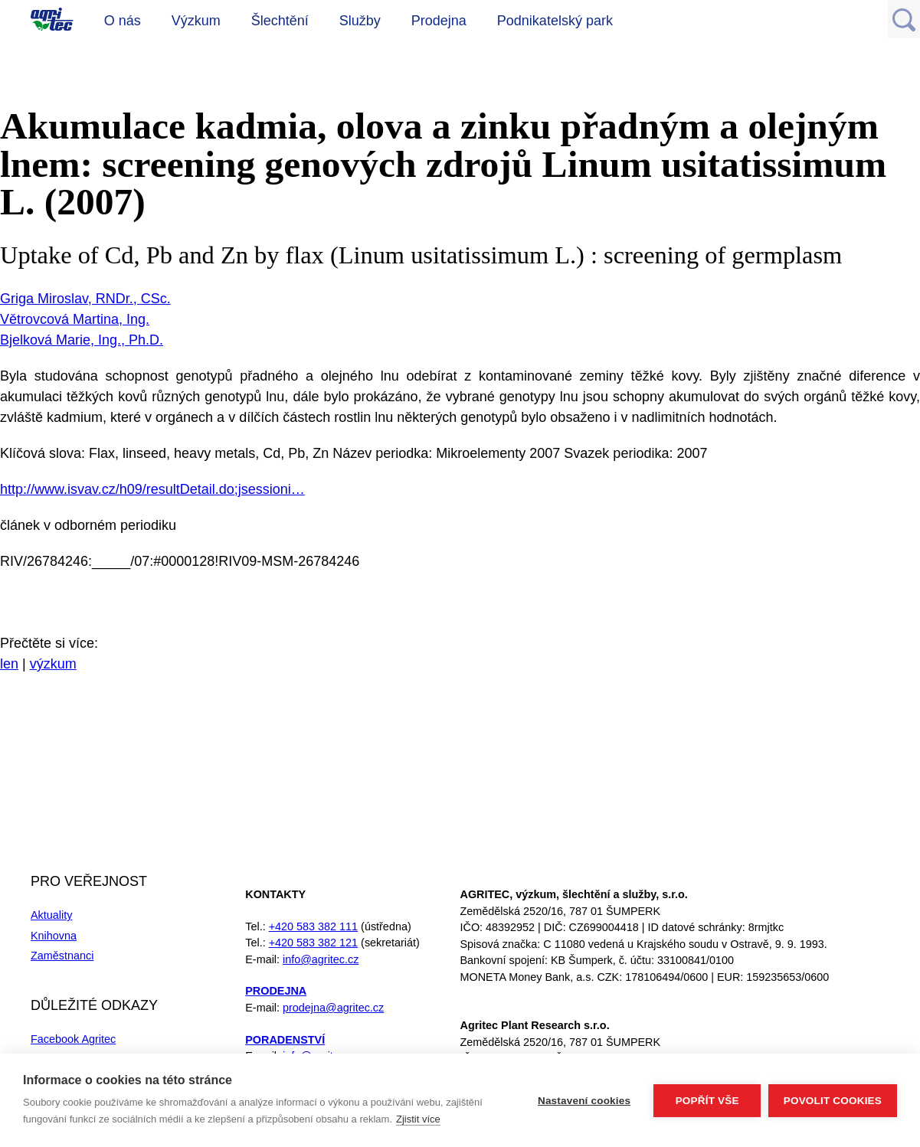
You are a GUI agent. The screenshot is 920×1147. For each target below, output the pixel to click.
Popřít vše (706, 1100)
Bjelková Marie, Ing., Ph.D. (81, 340)
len (9, 664)
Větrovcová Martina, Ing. (74, 319)
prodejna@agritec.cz (333, 1008)
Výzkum (196, 20)
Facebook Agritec (73, 1039)
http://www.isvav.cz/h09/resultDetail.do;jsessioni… (152, 489)
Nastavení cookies (584, 1100)
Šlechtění (280, 20)
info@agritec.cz (321, 959)
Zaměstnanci (62, 955)
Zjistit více (418, 1119)
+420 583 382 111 (313, 926)
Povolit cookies (833, 1100)
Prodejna (439, 20)
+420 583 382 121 (313, 942)
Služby (360, 20)
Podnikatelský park (555, 20)
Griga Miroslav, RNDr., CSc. (85, 298)
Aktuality (51, 915)
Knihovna (54, 936)
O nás (122, 20)
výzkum (53, 664)
